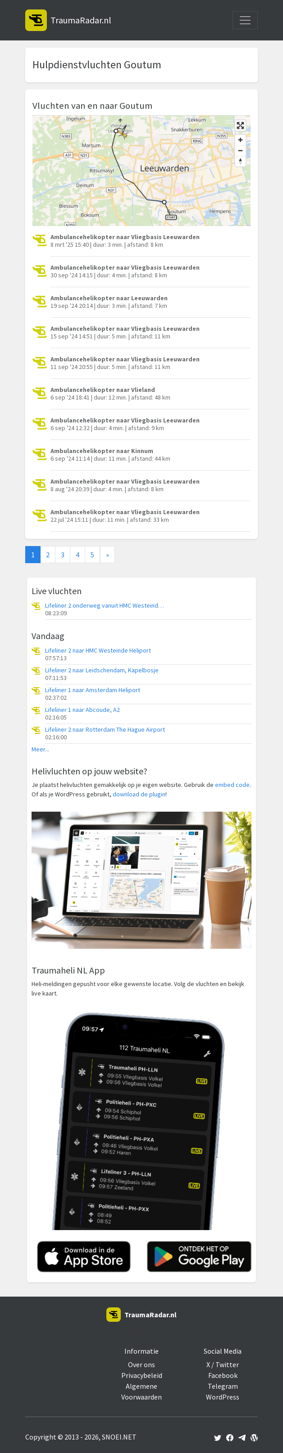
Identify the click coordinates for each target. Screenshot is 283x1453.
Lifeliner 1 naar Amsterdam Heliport (92, 690)
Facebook (222, 1375)
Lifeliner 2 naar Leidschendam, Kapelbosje (102, 670)
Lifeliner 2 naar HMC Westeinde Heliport (98, 650)
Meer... (40, 749)
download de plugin (139, 794)
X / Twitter (222, 1364)
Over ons (141, 1364)
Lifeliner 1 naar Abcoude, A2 (82, 710)
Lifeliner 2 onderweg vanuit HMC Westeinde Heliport (106, 605)
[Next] (107, 554)
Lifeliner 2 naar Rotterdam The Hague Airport (105, 729)
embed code (232, 785)
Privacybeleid (141, 1375)
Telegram (223, 1386)
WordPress (222, 1396)
